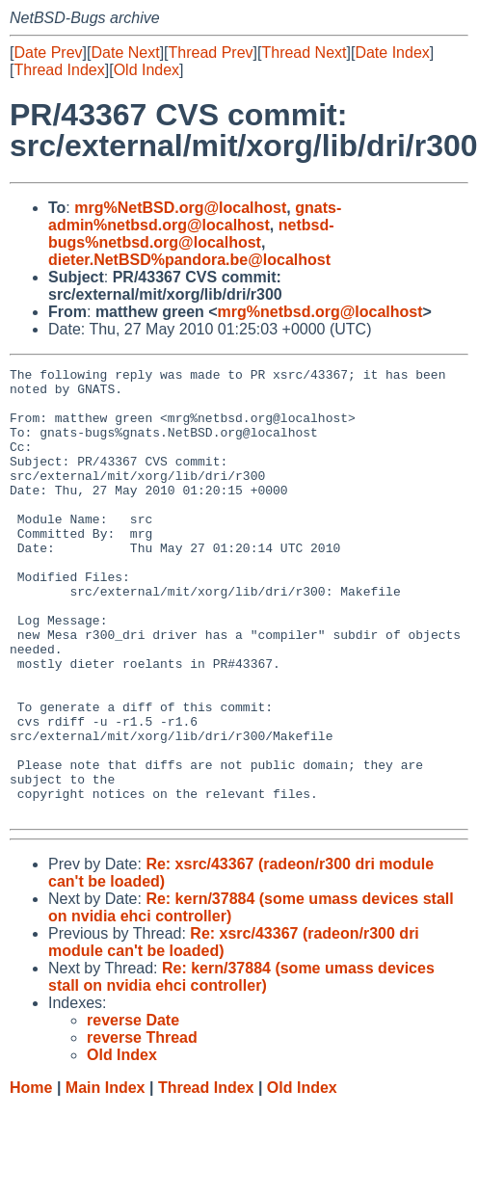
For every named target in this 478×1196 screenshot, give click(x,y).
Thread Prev (211, 52)
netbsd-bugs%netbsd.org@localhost (191, 234)
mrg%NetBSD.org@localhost (180, 207)
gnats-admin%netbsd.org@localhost (194, 216)
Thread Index (58, 70)
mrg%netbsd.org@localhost (320, 312)
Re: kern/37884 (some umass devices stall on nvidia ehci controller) (241, 1066)
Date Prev (47, 52)
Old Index (146, 70)
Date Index (392, 52)
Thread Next (303, 52)
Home (31, 1177)
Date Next (125, 52)
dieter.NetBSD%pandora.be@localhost (189, 260)
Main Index (106, 1177)
